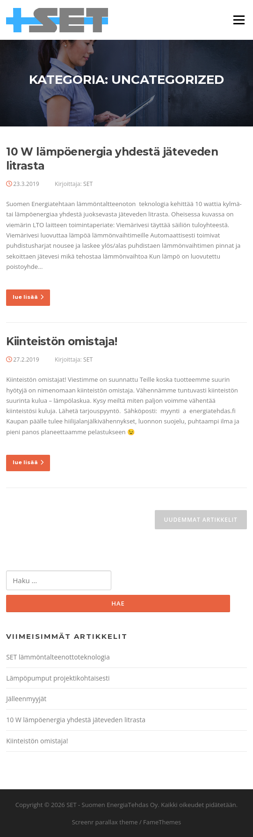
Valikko (239, 19)
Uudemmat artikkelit (201, 520)
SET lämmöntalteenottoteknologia (58, 656)
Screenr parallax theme (105, 822)
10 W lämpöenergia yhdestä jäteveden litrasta (75, 719)
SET (88, 184)
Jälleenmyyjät (26, 698)
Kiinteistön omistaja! (61, 341)
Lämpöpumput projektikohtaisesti (57, 678)
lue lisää (28, 297)
